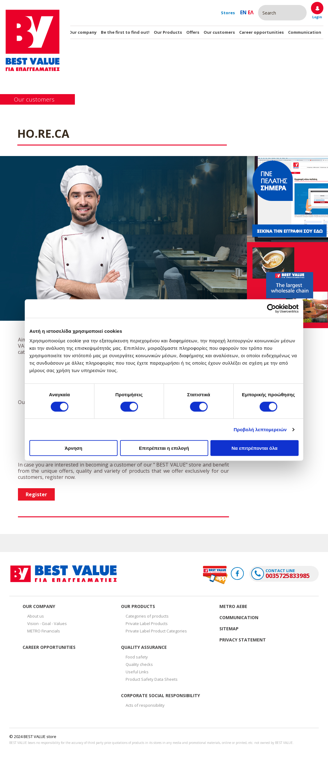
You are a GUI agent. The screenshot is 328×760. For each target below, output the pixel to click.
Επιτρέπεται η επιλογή (164, 448)
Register (36, 494)
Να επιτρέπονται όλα (254, 448)
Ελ (250, 12)
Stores (228, 12)
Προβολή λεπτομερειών (260, 429)
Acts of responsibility (145, 705)
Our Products (168, 32)
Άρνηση (73, 448)
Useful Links (137, 672)
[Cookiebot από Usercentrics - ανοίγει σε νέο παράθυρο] (271, 308)
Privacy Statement (242, 640)
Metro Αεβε (233, 606)
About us (35, 616)
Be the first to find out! (125, 32)
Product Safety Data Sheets (152, 679)
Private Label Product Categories (156, 631)
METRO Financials (43, 631)
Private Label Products (147, 623)
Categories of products (147, 616)
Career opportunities (261, 32)
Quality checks (139, 664)
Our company (83, 32)
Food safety (137, 657)
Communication (304, 32)
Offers (192, 32)
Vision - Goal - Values (47, 623)
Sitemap (229, 629)
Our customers (219, 32)
